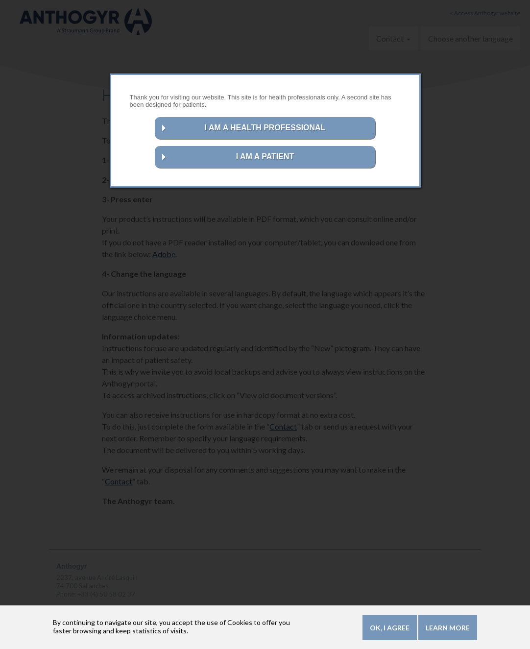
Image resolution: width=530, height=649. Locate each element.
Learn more (448, 628)
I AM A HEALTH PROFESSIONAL (265, 127)
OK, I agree (390, 628)
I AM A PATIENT (265, 156)
